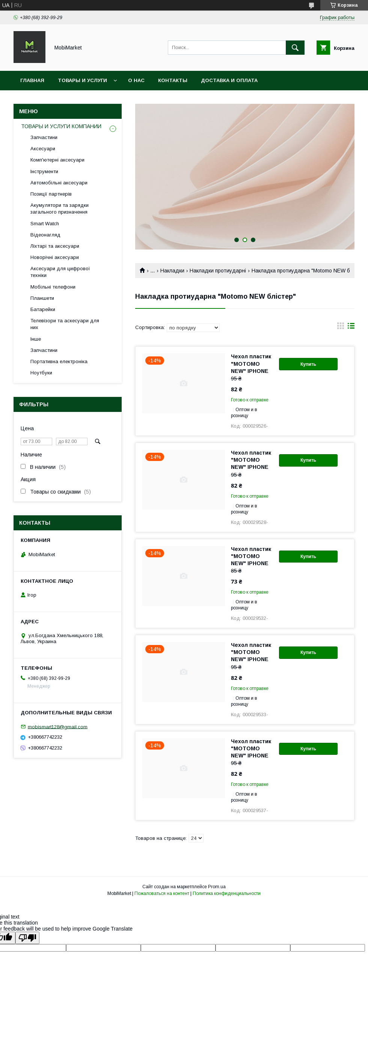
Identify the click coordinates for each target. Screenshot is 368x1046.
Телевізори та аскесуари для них (64, 324)
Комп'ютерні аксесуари (57, 160)
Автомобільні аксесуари (58, 183)
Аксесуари (42, 148)
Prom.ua (217, 886)
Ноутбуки (41, 373)
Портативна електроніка (58, 361)
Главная (32, 80)
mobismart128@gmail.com (57, 726)
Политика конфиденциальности (227, 893)
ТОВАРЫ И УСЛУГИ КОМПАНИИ (61, 126)
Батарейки (42, 309)
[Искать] (295, 47)
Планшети (42, 298)
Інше (35, 339)
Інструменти (44, 171)
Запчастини (43, 137)
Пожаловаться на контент (161, 893)
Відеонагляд (45, 235)
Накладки (172, 271)
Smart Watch (44, 223)
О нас (136, 80)
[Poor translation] (27, 938)
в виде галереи (340, 327)
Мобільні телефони (52, 287)
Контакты (172, 80)
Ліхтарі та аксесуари (54, 246)
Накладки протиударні (218, 271)
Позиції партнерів (51, 194)
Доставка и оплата (229, 80)
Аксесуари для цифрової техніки (60, 272)
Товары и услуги (82, 80)
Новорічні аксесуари (54, 257)
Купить (308, 364)
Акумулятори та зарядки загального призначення (59, 208)
